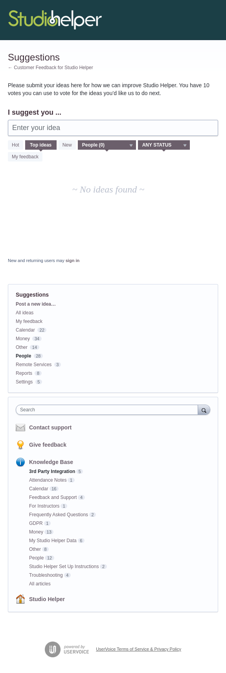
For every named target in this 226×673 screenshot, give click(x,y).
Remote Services (33, 364)
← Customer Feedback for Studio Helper (50, 67)
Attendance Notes (47, 480)
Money (23, 338)
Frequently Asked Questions (58, 514)
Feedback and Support (53, 497)
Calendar (25, 330)
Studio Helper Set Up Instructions (64, 566)
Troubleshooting (46, 575)
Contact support (50, 427)
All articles (40, 584)
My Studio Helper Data (53, 540)
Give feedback (47, 445)
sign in (72, 260)
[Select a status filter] (164, 145)
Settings (24, 382)
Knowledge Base (51, 462)
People (23, 356)
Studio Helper (47, 599)
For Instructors (44, 506)
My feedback (25, 157)
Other (22, 347)
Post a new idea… (36, 304)
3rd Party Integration (52, 471)
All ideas (24, 312)
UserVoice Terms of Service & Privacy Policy (138, 649)
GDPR (36, 523)
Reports (24, 373)
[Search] (204, 409)
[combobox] (109, 410)
